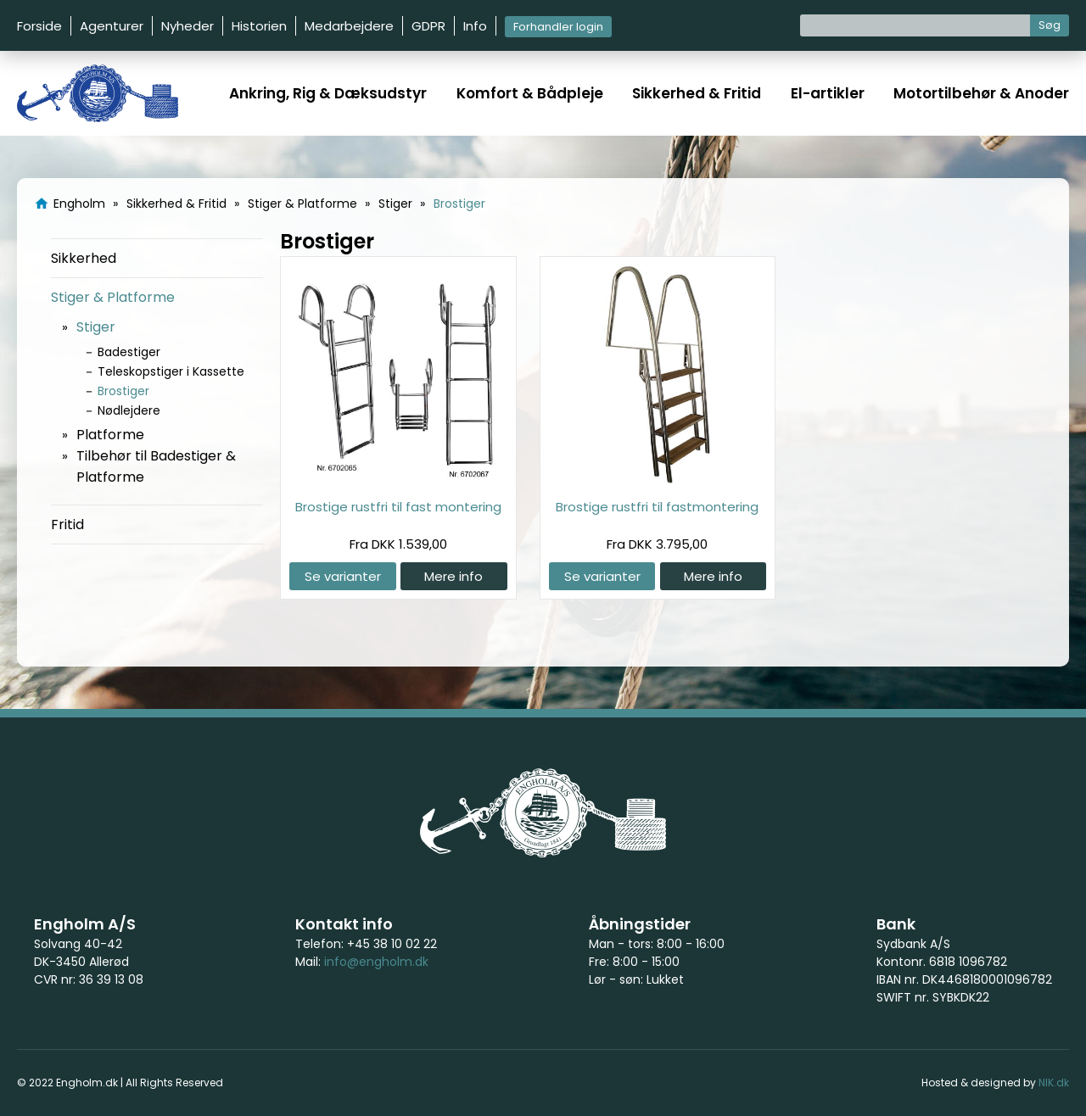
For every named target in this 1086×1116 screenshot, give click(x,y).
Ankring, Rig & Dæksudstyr (328, 93)
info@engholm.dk (376, 961)
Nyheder (187, 26)
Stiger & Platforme (113, 297)
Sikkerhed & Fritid (696, 93)
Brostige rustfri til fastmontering (657, 507)
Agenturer (111, 26)
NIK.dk (1053, 1082)
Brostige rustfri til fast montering (398, 507)
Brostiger (123, 390)
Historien (259, 26)
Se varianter (343, 576)
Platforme (110, 434)
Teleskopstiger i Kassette (171, 371)
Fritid (67, 524)
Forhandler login (558, 27)
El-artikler (828, 93)
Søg (1049, 25)
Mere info (453, 576)
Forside (39, 26)
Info (475, 26)
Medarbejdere (349, 26)
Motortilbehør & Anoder (981, 93)
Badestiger (129, 351)
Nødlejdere (129, 410)
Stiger (95, 327)
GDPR (428, 26)
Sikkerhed (83, 258)
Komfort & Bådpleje (529, 93)
